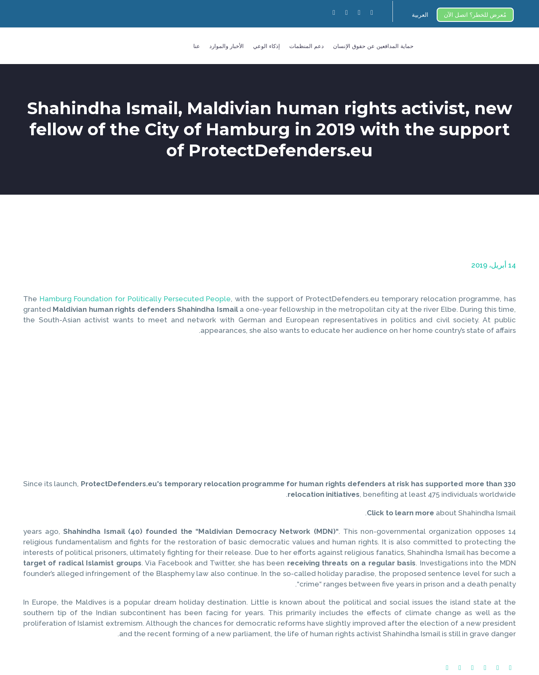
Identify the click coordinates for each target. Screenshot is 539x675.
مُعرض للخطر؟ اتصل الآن (475, 14)
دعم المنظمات (306, 46)
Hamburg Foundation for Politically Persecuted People (135, 299)
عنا (196, 46)
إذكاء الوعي (266, 46)
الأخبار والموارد (226, 46)
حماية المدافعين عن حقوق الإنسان (373, 46)
